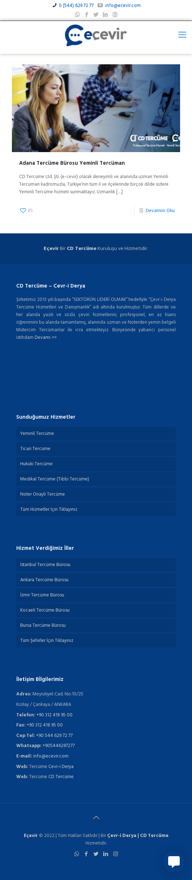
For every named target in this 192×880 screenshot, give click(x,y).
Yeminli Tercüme (37, 433)
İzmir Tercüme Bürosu (42, 595)
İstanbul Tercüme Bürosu (45, 565)
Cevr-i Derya (61, 767)
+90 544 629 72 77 (54, 735)
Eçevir (31, 836)
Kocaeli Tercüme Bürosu (45, 610)
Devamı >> (46, 337)
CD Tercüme (81, 249)
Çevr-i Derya (121, 836)
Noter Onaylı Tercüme (42, 494)
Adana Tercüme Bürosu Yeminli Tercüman (72, 163)
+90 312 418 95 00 (54, 715)
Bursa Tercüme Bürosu (43, 625)
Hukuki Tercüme (36, 464)
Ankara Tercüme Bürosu (44, 580)
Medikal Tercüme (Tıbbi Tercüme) (54, 479)
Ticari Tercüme (35, 449)
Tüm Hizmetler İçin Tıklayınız (48, 509)
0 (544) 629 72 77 (76, 5)
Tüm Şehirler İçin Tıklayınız (46, 640)
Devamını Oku (160, 211)
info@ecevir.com (122, 5)
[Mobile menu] (182, 35)
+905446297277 (59, 746)
